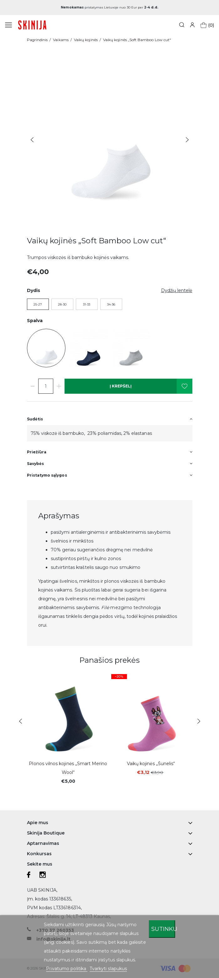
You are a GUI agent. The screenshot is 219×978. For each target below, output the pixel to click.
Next (187, 139)
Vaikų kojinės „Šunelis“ (151, 763)
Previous (32, 139)
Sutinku (163, 928)
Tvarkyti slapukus (108, 968)
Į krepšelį (121, 386)
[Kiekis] (45, 386)
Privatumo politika (66, 968)
